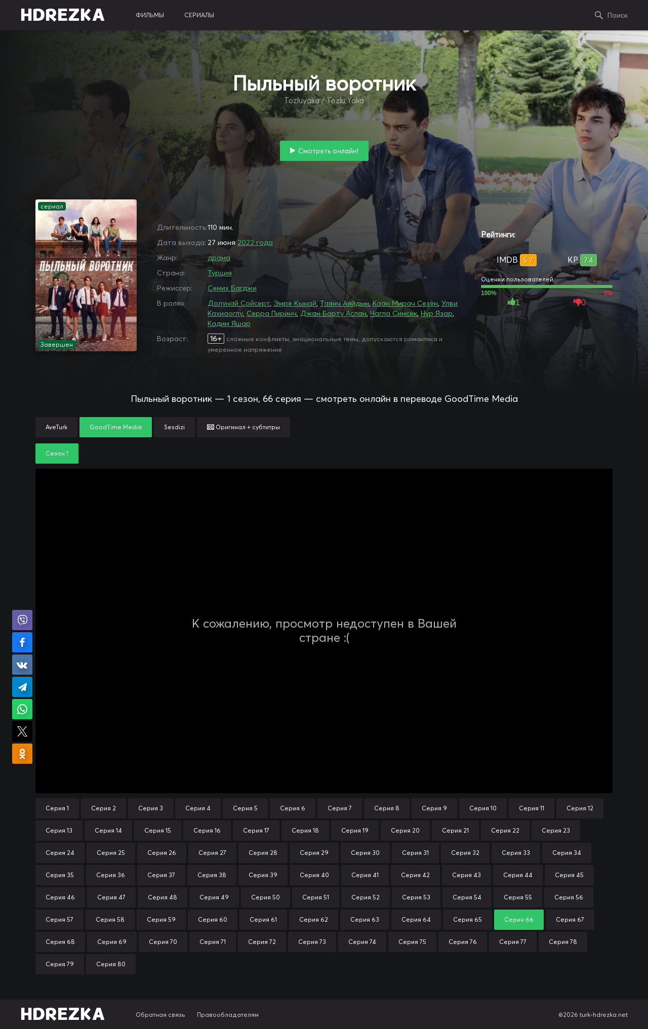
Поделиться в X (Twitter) (22, 731)
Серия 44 (518, 875)
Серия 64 (416, 919)
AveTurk (56, 427)
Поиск (618, 15)
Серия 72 (262, 941)
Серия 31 (415, 852)
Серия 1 (57, 808)
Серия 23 (556, 830)
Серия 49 (214, 897)
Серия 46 (60, 897)
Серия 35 (60, 875)
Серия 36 (110, 875)
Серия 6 (292, 808)
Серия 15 (157, 830)
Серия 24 (60, 852)
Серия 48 (162, 897)
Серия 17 (256, 830)
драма (219, 257)
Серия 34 (566, 852)
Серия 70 (163, 941)
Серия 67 (570, 919)
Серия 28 (263, 852)
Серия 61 (263, 919)
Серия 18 (305, 830)
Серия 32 (465, 852)
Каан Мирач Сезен (405, 303)
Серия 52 (365, 897)
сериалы (199, 15)
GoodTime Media (116, 427)
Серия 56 (568, 897)
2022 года (255, 242)
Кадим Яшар (229, 323)
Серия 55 (518, 897)
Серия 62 (313, 919)
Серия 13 (59, 830)
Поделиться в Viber (22, 620)
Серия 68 (60, 941)
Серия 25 (111, 852)
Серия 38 (211, 875)
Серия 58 (110, 919)
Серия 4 (198, 808)
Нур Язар (437, 313)
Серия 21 (455, 830)
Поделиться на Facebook (22, 642)
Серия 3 (150, 808)
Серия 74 (362, 941)
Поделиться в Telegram (22, 687)
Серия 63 (364, 919)
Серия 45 (569, 875)
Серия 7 (340, 808)
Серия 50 (265, 897)
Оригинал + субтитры (243, 427)
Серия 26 (161, 852)
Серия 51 (315, 897)
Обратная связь (160, 1014)
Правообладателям (228, 1014)
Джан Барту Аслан (333, 313)
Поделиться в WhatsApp (22, 709)
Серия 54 (467, 897)
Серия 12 (579, 808)
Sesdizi (174, 427)
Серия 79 (60, 964)
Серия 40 (314, 875)
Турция (220, 272)
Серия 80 (111, 964)
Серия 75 (412, 941)
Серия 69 (112, 941)
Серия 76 (463, 941)
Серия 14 (108, 830)
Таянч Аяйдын (344, 303)
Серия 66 (519, 919)
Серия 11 (531, 808)
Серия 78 (563, 941)
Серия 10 (483, 808)
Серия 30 (365, 852)
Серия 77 (512, 941)
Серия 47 (111, 897)
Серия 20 (405, 830)
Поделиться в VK (22, 664)
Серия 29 (314, 852)
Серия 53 (416, 897)
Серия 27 (212, 852)
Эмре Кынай (294, 303)
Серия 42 (415, 875)
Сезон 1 (57, 453)
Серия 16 (207, 830)
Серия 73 (312, 941)
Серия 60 (212, 919)
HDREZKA (62, 15)
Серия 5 (245, 808)
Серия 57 (59, 919)
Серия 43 (466, 875)
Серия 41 (365, 875)
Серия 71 (212, 941)
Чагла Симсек (393, 313)
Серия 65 (467, 919)
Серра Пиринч (272, 313)
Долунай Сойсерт (239, 303)
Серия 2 (103, 808)
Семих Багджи (232, 288)
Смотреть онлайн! (328, 151)
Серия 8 (386, 808)
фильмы (150, 15)
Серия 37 (161, 875)
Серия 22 (505, 830)
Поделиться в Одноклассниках (22, 754)
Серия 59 (161, 919)
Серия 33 (516, 852)
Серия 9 (434, 808)
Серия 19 (355, 830)
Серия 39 (263, 875)
